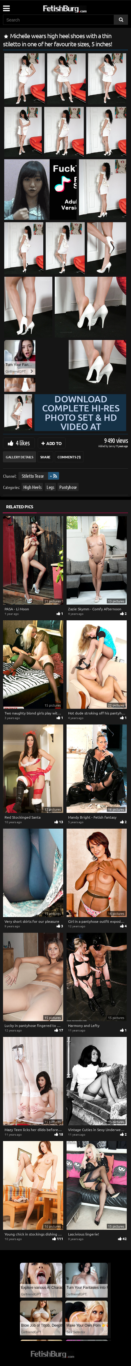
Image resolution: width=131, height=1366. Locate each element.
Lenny (112, 446)
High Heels (32, 487)
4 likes (23, 443)
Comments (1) (69, 456)
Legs (50, 487)
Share (45, 456)
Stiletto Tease (33, 476)
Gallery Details (19, 456)
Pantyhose (68, 487)
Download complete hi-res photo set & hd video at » (80, 417)
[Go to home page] (76, 7)
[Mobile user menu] (6, 6)
